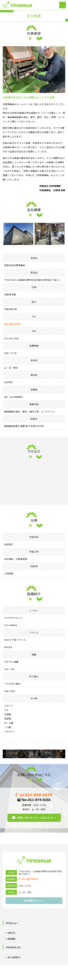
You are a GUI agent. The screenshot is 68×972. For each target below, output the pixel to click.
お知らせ (11, 932)
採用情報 (11, 938)
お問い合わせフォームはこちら (35, 817)
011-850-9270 (12, 323)
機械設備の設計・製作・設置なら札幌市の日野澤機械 (17, 4)
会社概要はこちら (32, 900)
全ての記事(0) (13, 957)
